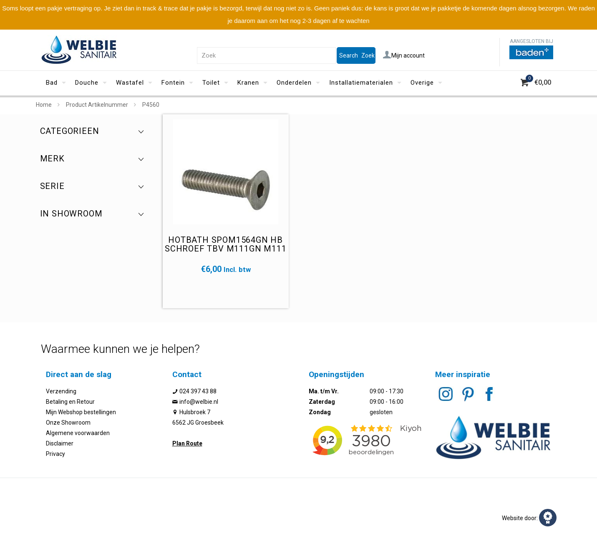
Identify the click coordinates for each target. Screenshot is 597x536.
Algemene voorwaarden (78, 433)
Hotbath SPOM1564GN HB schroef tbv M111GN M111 (225, 244)
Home (44, 104)
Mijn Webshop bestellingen (81, 412)
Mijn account (404, 55)
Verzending (61, 391)
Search (348, 55)
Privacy (55, 453)
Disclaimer (59, 443)
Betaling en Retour (70, 401)
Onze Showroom (68, 422)
